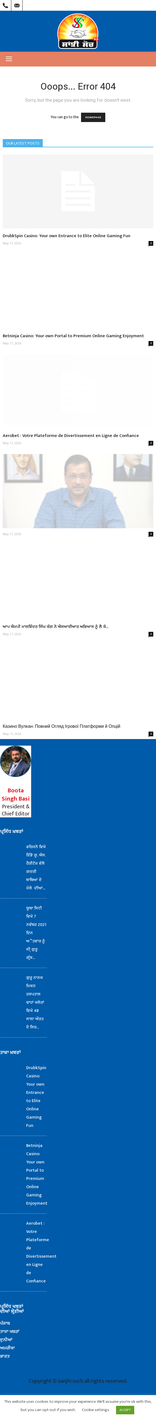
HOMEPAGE (93, 117)
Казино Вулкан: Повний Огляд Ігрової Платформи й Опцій (61, 726)
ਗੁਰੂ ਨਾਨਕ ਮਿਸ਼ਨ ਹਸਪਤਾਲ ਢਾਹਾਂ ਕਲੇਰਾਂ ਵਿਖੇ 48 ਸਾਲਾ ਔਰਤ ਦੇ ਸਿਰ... (35, 1002)
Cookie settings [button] (95, 1409)
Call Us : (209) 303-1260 (5, 4)
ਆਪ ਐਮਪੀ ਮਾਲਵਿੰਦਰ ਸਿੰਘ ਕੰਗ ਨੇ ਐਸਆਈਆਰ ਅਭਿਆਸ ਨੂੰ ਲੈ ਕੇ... (55, 626)
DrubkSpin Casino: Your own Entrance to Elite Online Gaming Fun (66, 236)
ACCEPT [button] (125, 1410)
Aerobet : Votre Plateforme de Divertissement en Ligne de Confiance (71, 435)
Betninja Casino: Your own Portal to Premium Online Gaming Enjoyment (73, 336)
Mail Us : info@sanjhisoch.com (17, 4)
